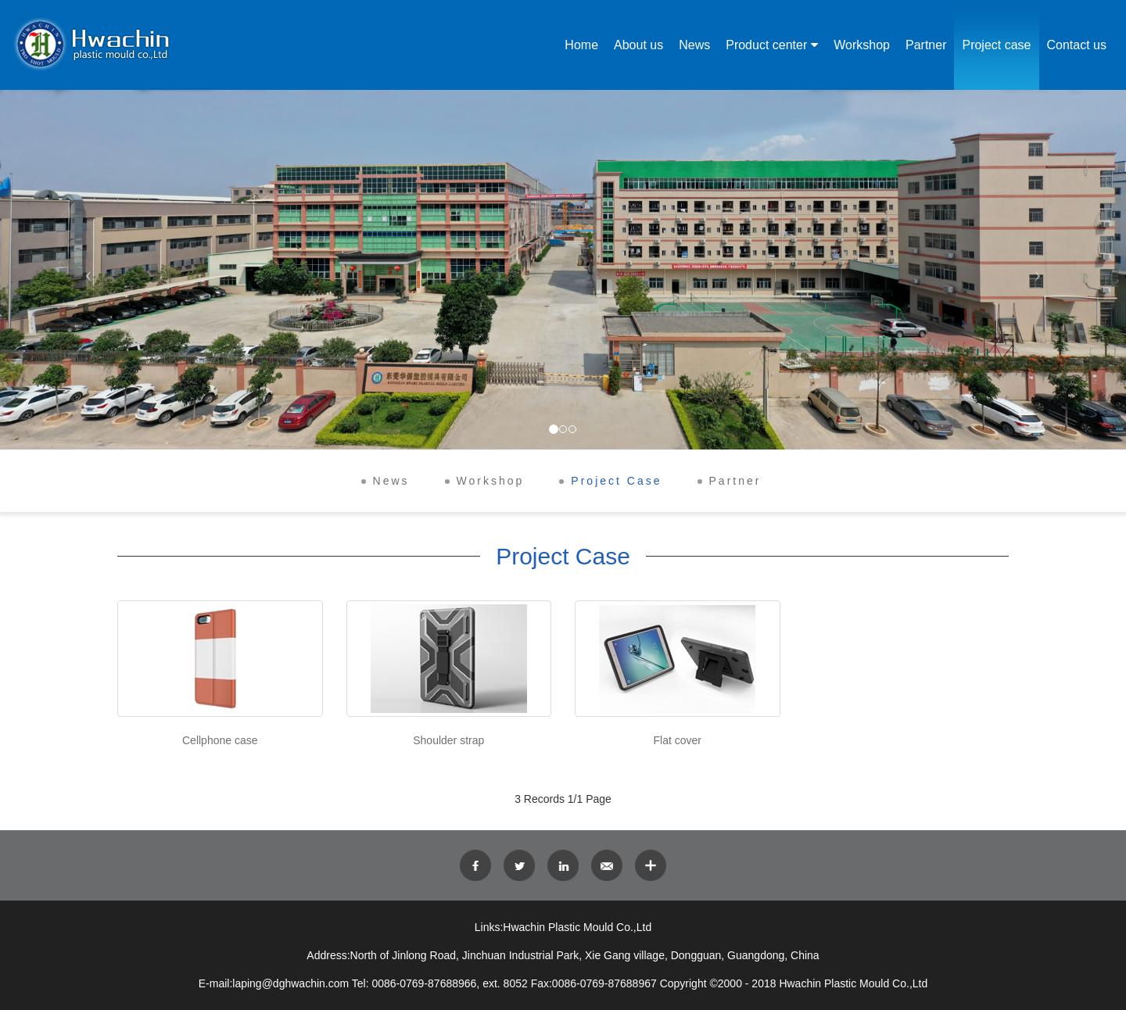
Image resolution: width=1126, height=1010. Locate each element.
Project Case (616, 481)
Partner (925, 45)
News (694, 45)
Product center (766, 45)
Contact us (1076, 45)
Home (581, 45)
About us (638, 45)
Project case (996, 45)
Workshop (862, 45)
